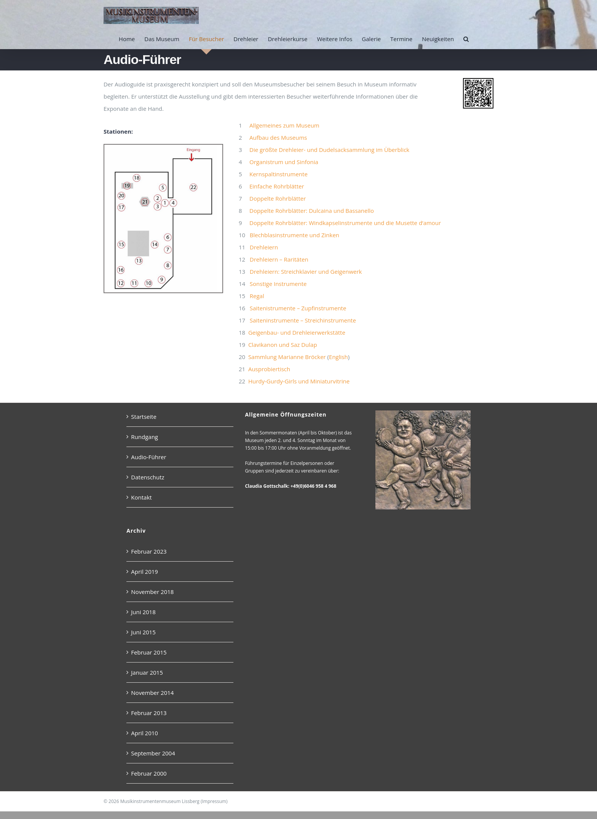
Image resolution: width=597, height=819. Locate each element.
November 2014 (152, 692)
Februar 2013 (148, 713)
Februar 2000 (148, 773)
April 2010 (144, 733)
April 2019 (144, 571)
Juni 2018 (143, 612)
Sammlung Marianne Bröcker (287, 357)
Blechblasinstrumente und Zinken (294, 235)
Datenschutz (147, 477)
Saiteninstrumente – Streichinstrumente (303, 320)
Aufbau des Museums (278, 137)
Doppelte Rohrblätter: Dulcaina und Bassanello (311, 210)
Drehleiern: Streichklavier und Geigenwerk (306, 271)
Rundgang (144, 437)
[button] (466, 39)
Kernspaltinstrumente (278, 174)
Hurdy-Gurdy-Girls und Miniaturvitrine (299, 381)
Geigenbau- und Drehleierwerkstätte (296, 332)
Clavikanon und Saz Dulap (282, 344)
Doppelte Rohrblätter (277, 198)
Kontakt (141, 497)
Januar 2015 (147, 672)
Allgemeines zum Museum (284, 125)
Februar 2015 (148, 652)
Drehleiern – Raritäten (279, 259)
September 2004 (153, 753)
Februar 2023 (148, 551)
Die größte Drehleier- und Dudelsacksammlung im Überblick (329, 149)
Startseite (143, 416)
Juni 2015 (143, 632)
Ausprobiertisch (269, 369)
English (338, 357)
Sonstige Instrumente (278, 283)
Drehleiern (264, 247)
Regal (257, 296)
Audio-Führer (148, 457)
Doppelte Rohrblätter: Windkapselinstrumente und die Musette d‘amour (345, 223)
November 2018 (152, 591)
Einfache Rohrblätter (276, 186)
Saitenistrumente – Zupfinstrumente (298, 308)
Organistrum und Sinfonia (283, 162)
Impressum (214, 801)
